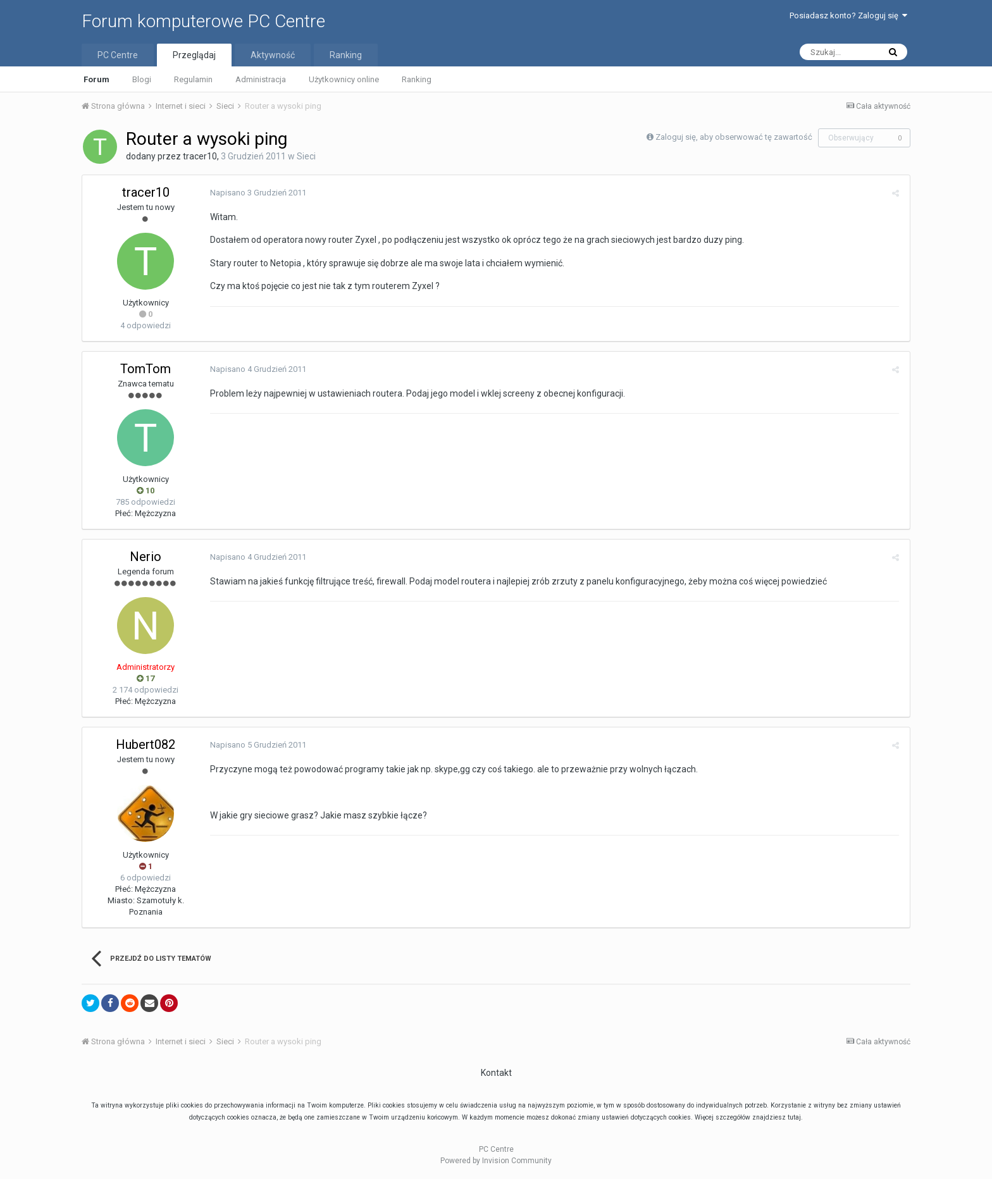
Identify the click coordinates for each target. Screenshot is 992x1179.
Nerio (145, 556)
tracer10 (200, 156)
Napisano (257, 192)
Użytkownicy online (344, 79)
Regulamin (193, 79)
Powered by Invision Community (496, 1160)
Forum (96, 79)
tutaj (794, 1117)
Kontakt (496, 1073)
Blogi (141, 79)
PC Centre (117, 55)
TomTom (145, 368)
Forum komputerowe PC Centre (203, 21)
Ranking (416, 79)
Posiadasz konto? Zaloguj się (848, 15)
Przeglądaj (194, 55)
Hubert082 (145, 744)
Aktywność (273, 55)
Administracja (260, 79)
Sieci (306, 156)
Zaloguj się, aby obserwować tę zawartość (733, 137)
